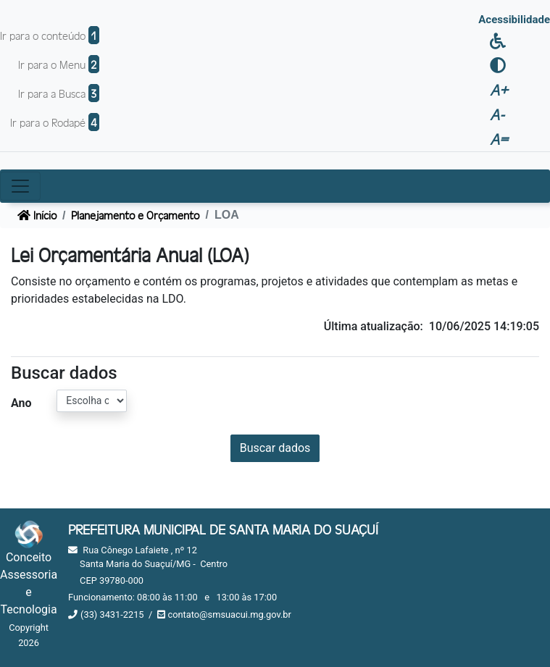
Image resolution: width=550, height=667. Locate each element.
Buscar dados (275, 448)
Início (37, 215)
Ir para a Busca (58, 93)
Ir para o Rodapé (54, 122)
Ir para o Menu (58, 64)
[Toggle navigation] (20, 186)
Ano (21, 403)
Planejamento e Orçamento (135, 215)
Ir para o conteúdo (49, 35)
